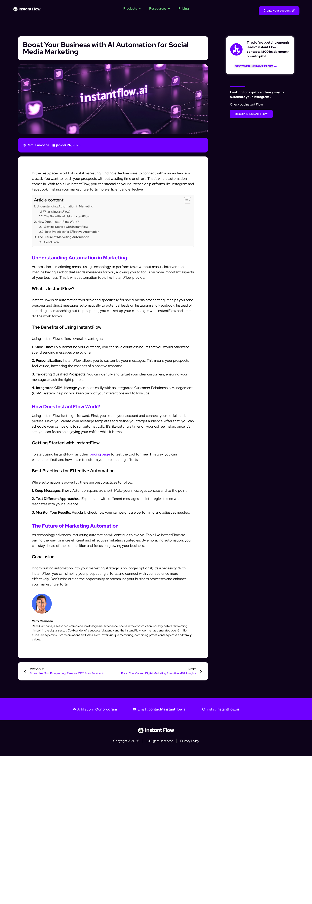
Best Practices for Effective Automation (72, 232)
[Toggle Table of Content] (185, 200)
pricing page (100, 454)
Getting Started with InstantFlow (66, 227)
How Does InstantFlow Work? (58, 221)
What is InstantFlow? (57, 211)
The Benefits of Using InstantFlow (67, 216)
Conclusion (51, 242)
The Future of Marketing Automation (63, 237)
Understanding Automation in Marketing (64, 206)
